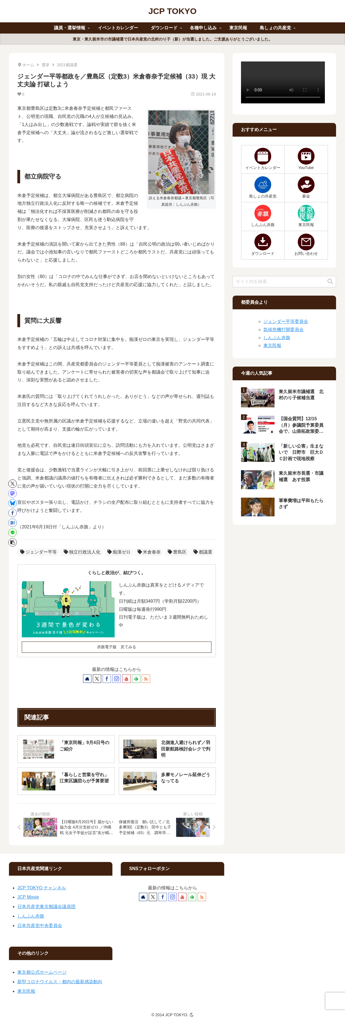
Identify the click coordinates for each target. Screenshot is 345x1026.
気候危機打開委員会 (283, 329)
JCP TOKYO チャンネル (41, 887)
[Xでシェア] (12, 483)
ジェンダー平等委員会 (285, 321)
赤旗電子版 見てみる (116, 647)
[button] (12, 542)
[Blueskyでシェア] (12, 503)
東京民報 (272, 345)
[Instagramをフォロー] (116, 678)
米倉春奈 (149, 552)
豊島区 (177, 552)
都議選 (202, 552)
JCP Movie (28, 897)
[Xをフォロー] (97, 678)
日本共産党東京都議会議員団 (46, 906)
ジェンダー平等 (38, 552)
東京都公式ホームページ (42, 972)
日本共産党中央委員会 (39, 925)
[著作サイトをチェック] (87, 678)
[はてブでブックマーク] (12, 523)
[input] (284, 281)
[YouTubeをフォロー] (126, 678)
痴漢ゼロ (119, 552)
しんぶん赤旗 (276, 337)
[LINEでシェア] (12, 532)
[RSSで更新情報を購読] (146, 678)
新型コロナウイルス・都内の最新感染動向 (59, 981)
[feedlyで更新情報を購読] (136, 678)
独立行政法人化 (82, 552)
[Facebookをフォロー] (107, 678)
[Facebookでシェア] (12, 513)
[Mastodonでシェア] (12, 493)
